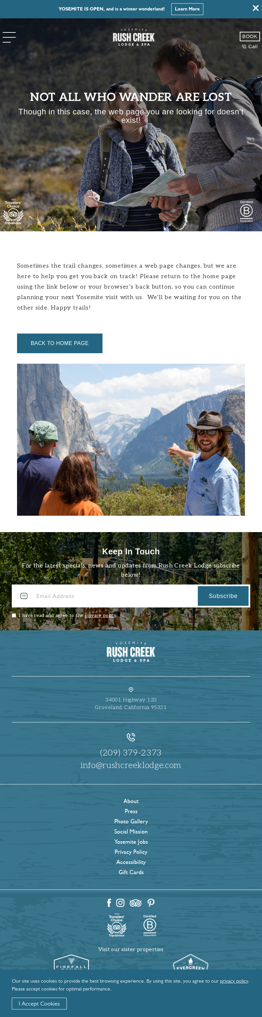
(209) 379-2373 (131, 753)
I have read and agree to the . (68, 615)
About (131, 801)
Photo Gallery (131, 821)
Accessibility (131, 862)
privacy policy (100, 615)
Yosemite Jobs (131, 841)
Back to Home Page (60, 343)
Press (131, 811)
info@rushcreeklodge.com (131, 765)
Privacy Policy (131, 851)
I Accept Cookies (39, 1003)
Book (249, 36)
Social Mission (131, 831)
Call (250, 46)
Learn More (187, 9)
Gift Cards (131, 872)
